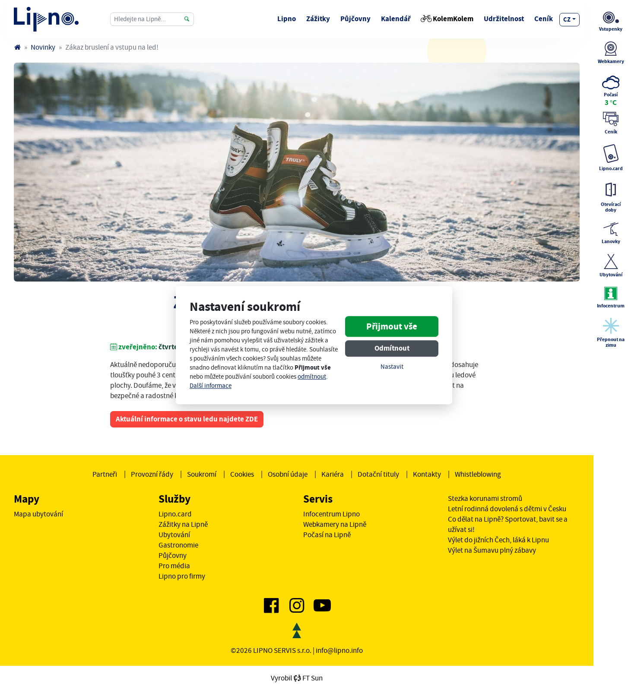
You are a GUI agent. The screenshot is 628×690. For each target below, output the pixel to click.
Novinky (43, 47)
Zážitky (318, 19)
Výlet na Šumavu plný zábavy (492, 550)
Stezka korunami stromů (485, 498)
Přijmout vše (391, 327)
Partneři (104, 474)
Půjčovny (355, 19)
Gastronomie (178, 545)
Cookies (242, 474)
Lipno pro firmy (182, 576)
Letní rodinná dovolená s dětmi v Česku (507, 508)
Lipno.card (175, 514)
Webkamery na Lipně (334, 524)
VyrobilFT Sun (297, 678)
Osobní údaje (288, 474)
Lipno (286, 19)
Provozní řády (152, 474)
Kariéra (332, 474)
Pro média (174, 565)
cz (567, 19)
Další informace (211, 386)
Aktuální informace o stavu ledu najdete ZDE (187, 419)
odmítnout (312, 377)
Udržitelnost (504, 19)
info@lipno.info (339, 650)
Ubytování (174, 534)
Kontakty (427, 474)
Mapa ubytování (38, 514)
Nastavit (392, 367)
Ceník (543, 19)
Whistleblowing (478, 474)
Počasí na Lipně (327, 534)
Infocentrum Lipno (331, 514)
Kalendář (396, 19)
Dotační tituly (378, 474)
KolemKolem (447, 19)
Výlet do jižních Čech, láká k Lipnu (498, 539)
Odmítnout (391, 349)
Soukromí (201, 474)
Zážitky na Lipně (183, 524)
